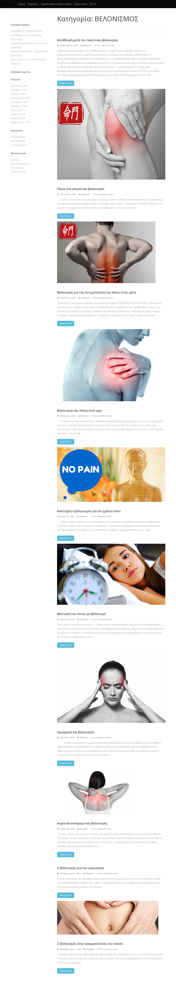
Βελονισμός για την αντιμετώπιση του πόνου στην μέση (96, 292)
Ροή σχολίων (17, 167)
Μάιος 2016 (17, 110)
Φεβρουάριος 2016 (20, 122)
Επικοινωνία (80, 4)
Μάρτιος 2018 (18, 93)
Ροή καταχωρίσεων (20, 163)
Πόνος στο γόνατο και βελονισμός (80, 189)
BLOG (93, 4)
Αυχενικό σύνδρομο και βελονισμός (82, 823)
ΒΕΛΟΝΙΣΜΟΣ (18, 140)
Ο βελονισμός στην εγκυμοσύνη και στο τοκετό (90, 943)
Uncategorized (18, 137)
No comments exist (105, 45)
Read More (65, 83)
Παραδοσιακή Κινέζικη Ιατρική (56, 4)
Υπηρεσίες (33, 4)
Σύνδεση (15, 159)
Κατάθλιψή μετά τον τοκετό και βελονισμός (87, 40)
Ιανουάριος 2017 (19, 102)
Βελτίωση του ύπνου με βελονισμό (81, 614)
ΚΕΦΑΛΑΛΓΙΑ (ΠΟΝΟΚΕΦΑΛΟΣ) (27, 31)
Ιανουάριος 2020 (19, 85)
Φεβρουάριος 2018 (20, 98)
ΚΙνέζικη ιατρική (19, 145)
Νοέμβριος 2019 (19, 89)
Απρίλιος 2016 (18, 114)
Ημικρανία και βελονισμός (75, 732)
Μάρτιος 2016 (18, 118)
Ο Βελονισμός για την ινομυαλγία (80, 868)
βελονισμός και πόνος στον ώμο (79, 410)
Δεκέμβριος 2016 (19, 106)
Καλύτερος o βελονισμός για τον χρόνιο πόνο (89, 511)
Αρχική (21, 4)
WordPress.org (18, 171)
